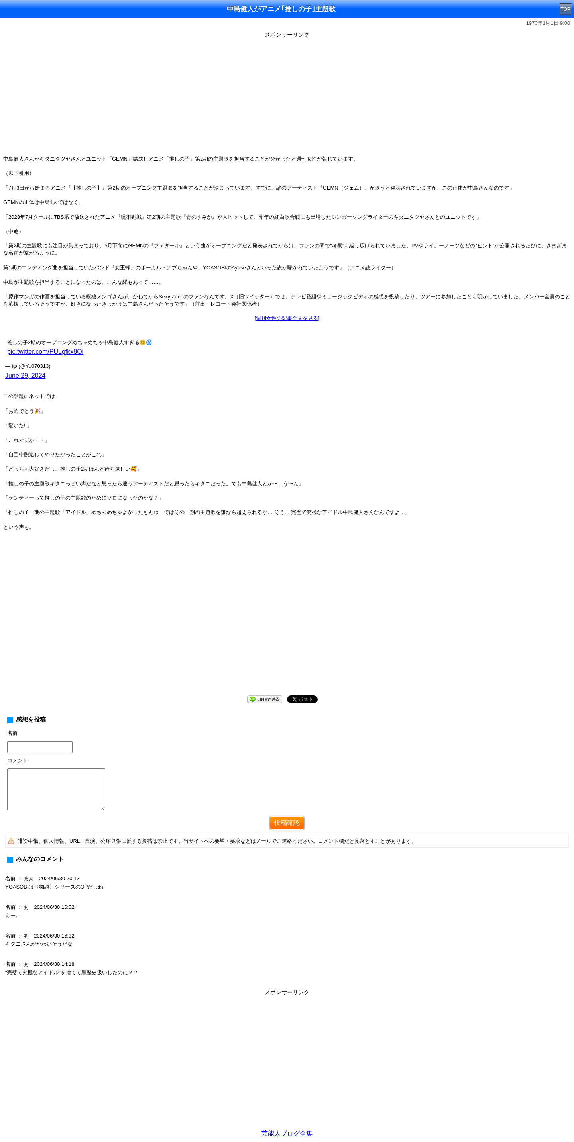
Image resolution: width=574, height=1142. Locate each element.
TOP (565, 9)
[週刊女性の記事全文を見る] (286, 318)
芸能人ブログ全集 (287, 1133)
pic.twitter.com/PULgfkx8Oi (45, 351)
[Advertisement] (287, 96)
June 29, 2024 (25, 375)
